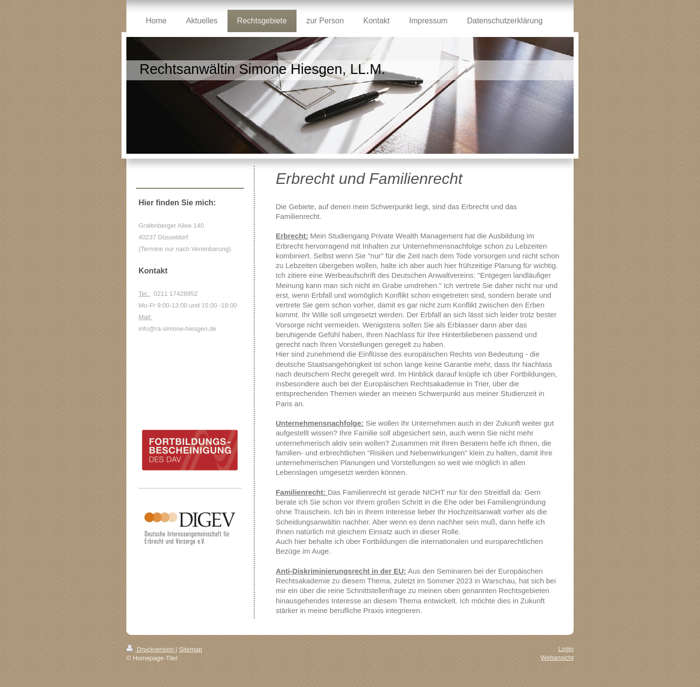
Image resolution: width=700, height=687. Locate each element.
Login (566, 648)
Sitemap (190, 649)
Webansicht (557, 657)
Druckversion (150, 649)
